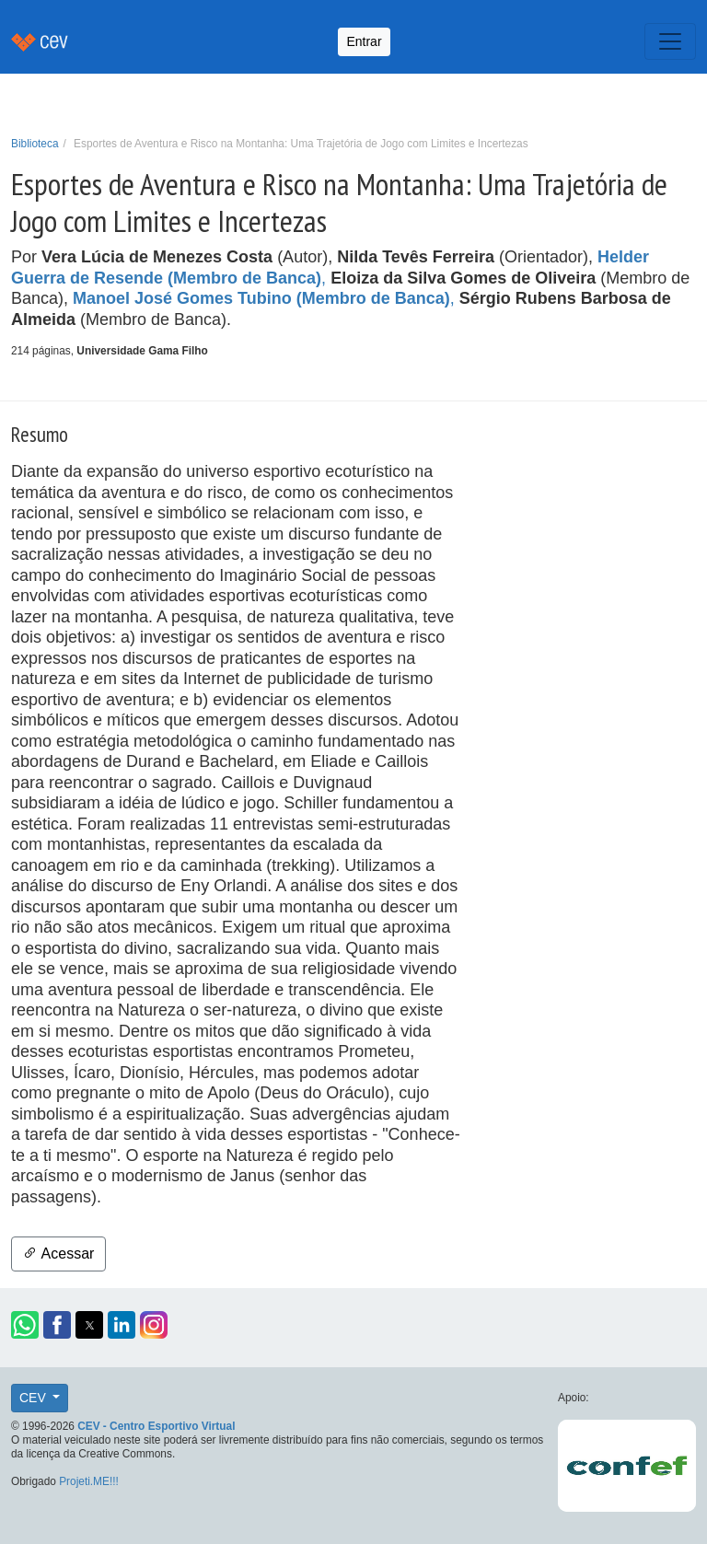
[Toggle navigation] (670, 41)
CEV (34, 1397)
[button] (25, 1325)
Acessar (58, 1253)
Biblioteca (35, 143)
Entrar (363, 41)
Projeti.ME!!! (89, 1481)
